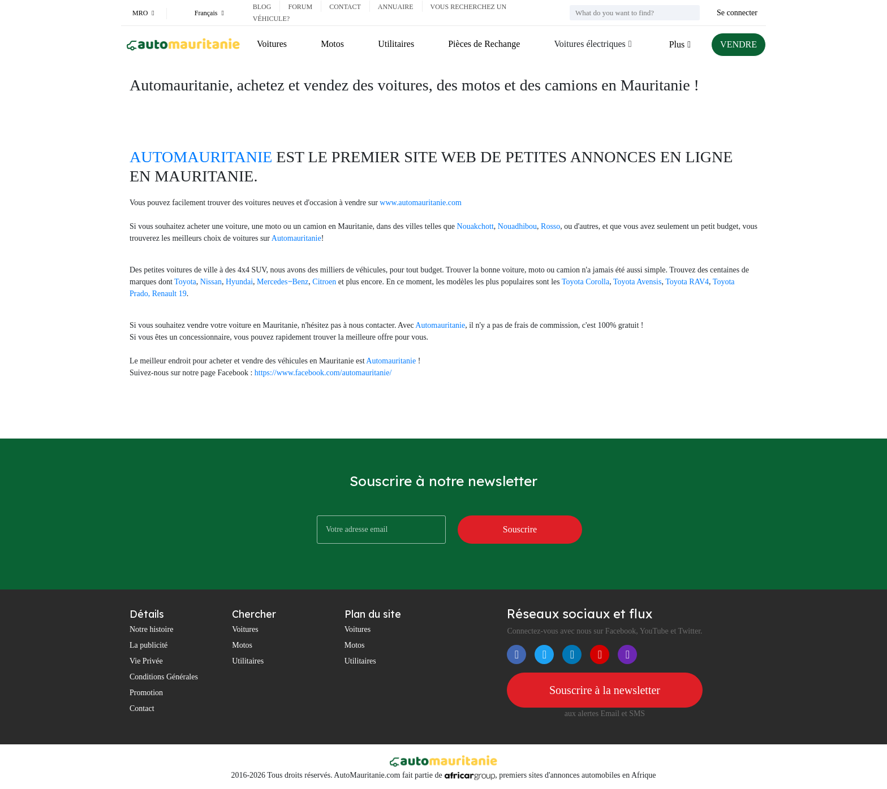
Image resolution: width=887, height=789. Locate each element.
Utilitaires (396, 44)
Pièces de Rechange (484, 44)
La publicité (148, 645)
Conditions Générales (164, 677)
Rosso (550, 226)
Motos (332, 44)
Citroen (324, 282)
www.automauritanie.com (421, 202)
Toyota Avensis (637, 282)
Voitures (272, 44)
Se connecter (737, 12)
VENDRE (738, 44)
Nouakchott (475, 226)
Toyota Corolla (585, 282)
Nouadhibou (517, 226)
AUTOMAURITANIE (201, 157)
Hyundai (239, 282)
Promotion (146, 692)
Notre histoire (151, 629)
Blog (262, 7)
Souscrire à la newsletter (604, 690)
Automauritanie (296, 238)
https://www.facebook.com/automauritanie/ (323, 373)
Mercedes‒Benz (282, 282)
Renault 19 (169, 293)
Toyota (185, 282)
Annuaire (396, 7)
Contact (345, 7)
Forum (300, 7)
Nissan (211, 282)
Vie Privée (146, 661)
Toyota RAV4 (687, 282)
